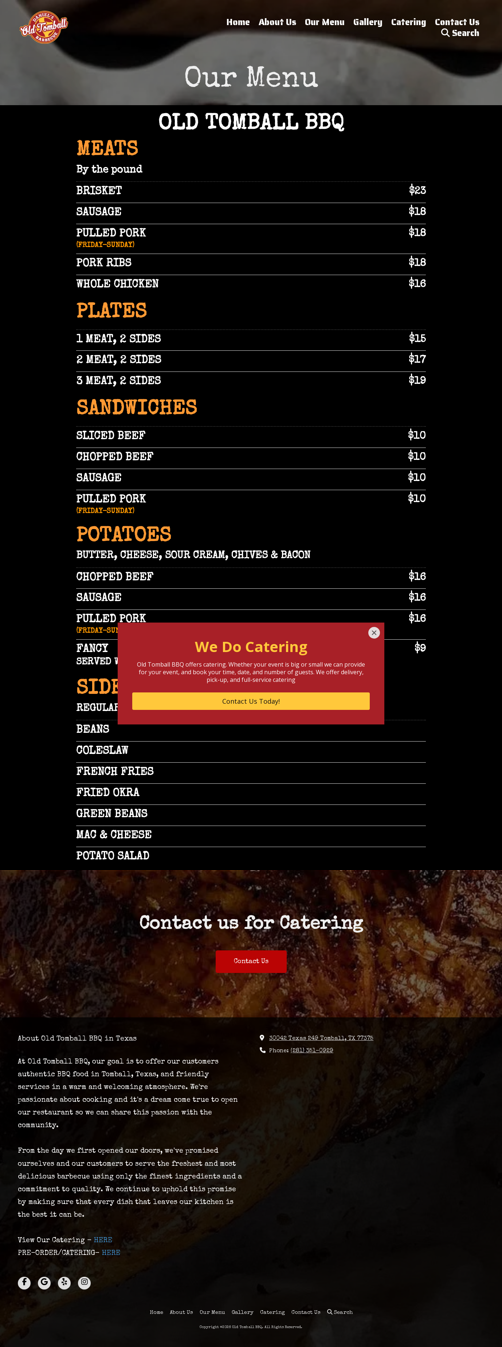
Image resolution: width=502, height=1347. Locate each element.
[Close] (374, 633)
